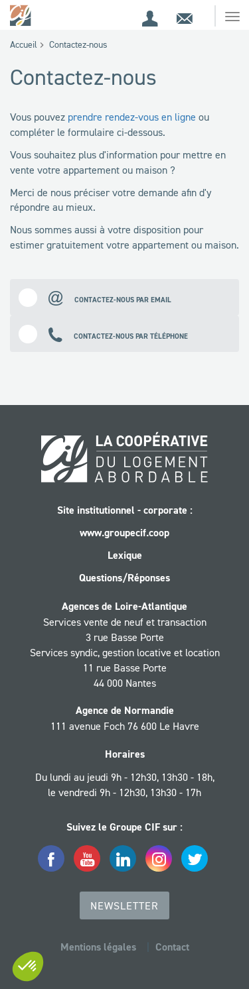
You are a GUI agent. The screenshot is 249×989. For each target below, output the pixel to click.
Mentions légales (98, 947)
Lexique (125, 555)
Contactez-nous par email (95, 297)
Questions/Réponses (124, 578)
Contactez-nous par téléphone (103, 333)
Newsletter (124, 905)
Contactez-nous (78, 44)
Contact (172, 947)
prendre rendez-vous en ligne (132, 116)
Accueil (23, 44)
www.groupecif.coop (124, 533)
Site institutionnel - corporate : (125, 510)
